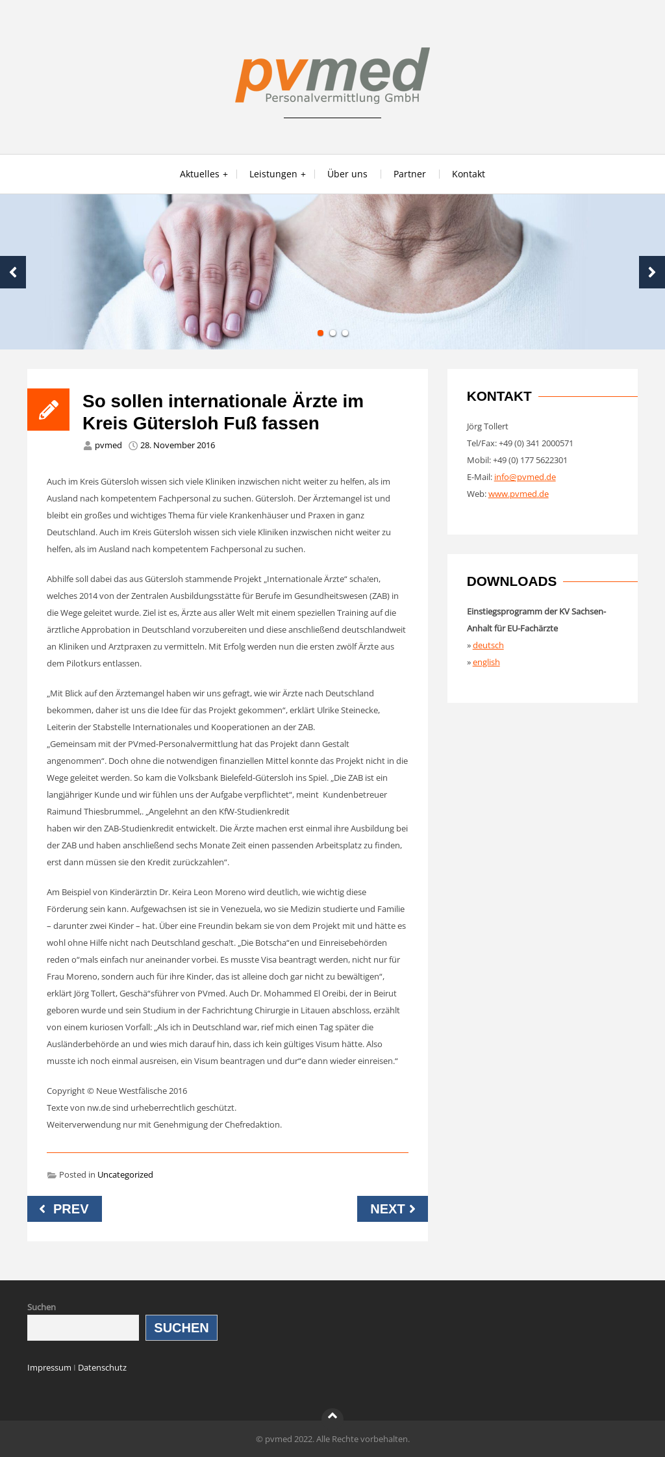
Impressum (49, 1367)
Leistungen (273, 174)
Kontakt (468, 174)
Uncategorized (125, 1174)
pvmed (108, 445)
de (544, 494)
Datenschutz (102, 1367)
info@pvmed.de (525, 477)
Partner (410, 174)
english (486, 662)
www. (499, 494)
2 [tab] (333, 333)
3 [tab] (345, 333)
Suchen (41, 1307)
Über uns (347, 174)
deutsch (488, 645)
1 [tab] (320, 333)
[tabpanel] (332, 271)
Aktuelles (200, 174)
